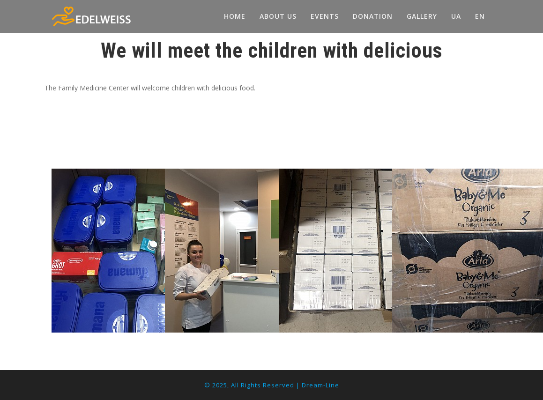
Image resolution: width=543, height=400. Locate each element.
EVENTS (325, 16)
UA (456, 16)
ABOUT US (278, 16)
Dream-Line (320, 385)
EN (480, 16)
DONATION (373, 16)
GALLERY (422, 16)
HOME (234, 16)
